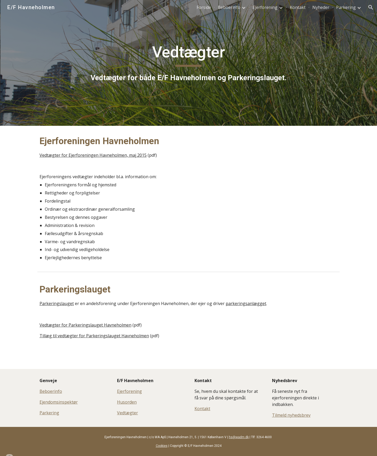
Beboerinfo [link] (229, 7)
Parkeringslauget (57, 303)
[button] (370, 7)
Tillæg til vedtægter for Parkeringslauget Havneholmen (94, 336)
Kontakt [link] (298, 7)
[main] (188, 62)
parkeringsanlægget (246, 303)
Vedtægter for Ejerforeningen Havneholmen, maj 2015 (93, 155)
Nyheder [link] (320, 7)
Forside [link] (204, 7)
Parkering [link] (346, 7)
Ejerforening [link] (265, 7)
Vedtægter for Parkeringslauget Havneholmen (85, 325)
